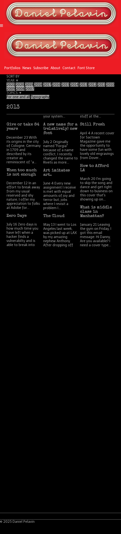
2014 (74, 85)
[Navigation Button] (1, 26)
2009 (10, 89)
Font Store (86, 68)
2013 (84, 85)
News (26, 68)
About (55, 68)
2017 (47, 85)
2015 (65, 85)
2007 (29, 89)
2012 (92, 85)
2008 (20, 89)
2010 (110, 85)
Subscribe (40, 68)
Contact (68, 68)
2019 (29, 85)
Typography (40, 97)
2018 (38, 85)
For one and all (18, 97)
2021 (10, 85)
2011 (101, 85)
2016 (56, 85)
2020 (20, 85)
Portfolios (12, 68)
